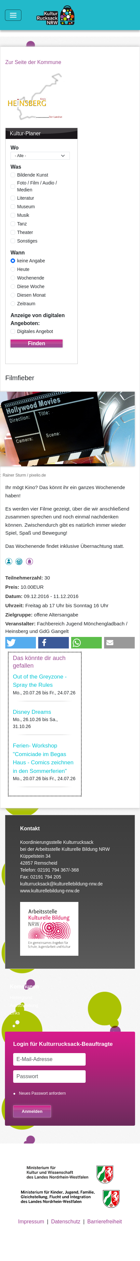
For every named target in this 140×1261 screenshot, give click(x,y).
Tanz (22, 223)
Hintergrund (21, 997)
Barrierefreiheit (104, 1221)
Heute (23, 269)
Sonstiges (27, 241)
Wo (15, 147)
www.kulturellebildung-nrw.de (50, 890)
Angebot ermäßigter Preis (18, 561)
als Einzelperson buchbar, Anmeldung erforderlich (8, 561)
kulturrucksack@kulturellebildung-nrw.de (61, 883)
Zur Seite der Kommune (33, 62)
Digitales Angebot (35, 331)
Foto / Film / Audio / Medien (37, 186)
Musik (23, 215)
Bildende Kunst (32, 175)
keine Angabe (31, 260)
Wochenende (30, 278)
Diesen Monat (31, 295)
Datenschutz (65, 1221)
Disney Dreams (32, 712)
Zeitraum (26, 303)
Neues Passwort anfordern (42, 1093)
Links (15, 1013)
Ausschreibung (24, 1005)
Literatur (25, 198)
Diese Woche (30, 286)
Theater (25, 232)
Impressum (31, 1221)
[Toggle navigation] (13, 15)
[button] (20, 642)
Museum (26, 206)
